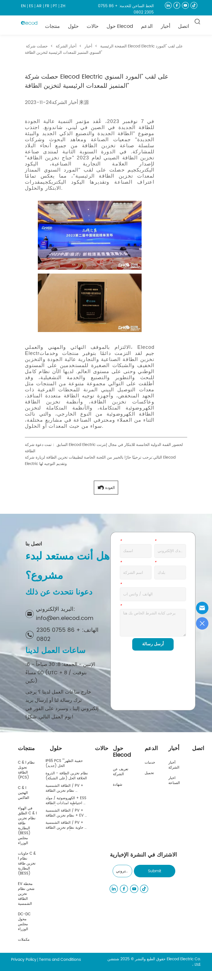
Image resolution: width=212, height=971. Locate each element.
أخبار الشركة (66, 46)
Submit (154, 871)
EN (23, 6)
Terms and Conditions (60, 959)
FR (47, 6)
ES (31, 6)
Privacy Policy (23, 959)
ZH (62, 6)
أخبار (88, 46)
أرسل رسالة (153, 644)
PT (55, 6)
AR (39, 6)
